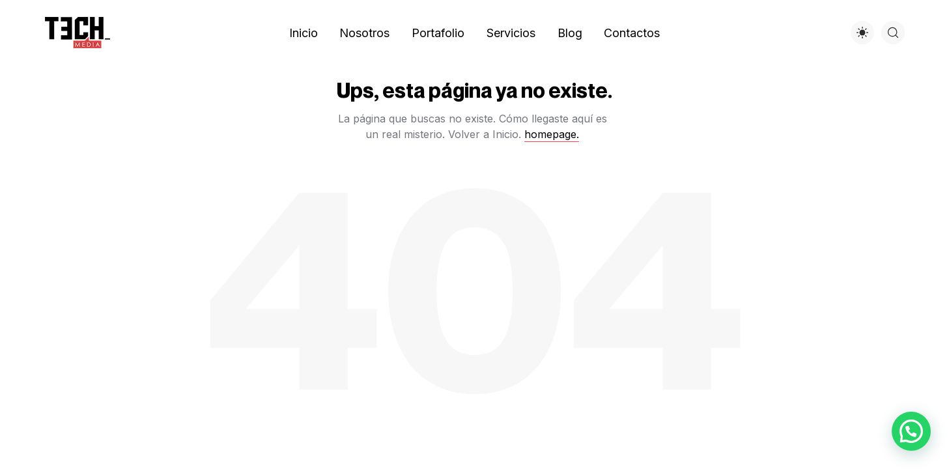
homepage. (551, 134)
